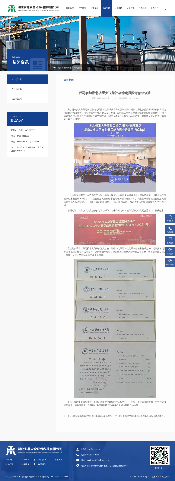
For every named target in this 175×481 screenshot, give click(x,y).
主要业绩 (142, 8)
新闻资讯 (106, 8)
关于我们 (82, 8)
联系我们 (154, 8)
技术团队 (118, 8)
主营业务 (94, 8)
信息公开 (130, 8)
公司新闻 (73, 68)
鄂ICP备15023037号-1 (139, 477)
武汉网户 (166, 477)
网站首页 (70, 8)
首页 (53, 68)
